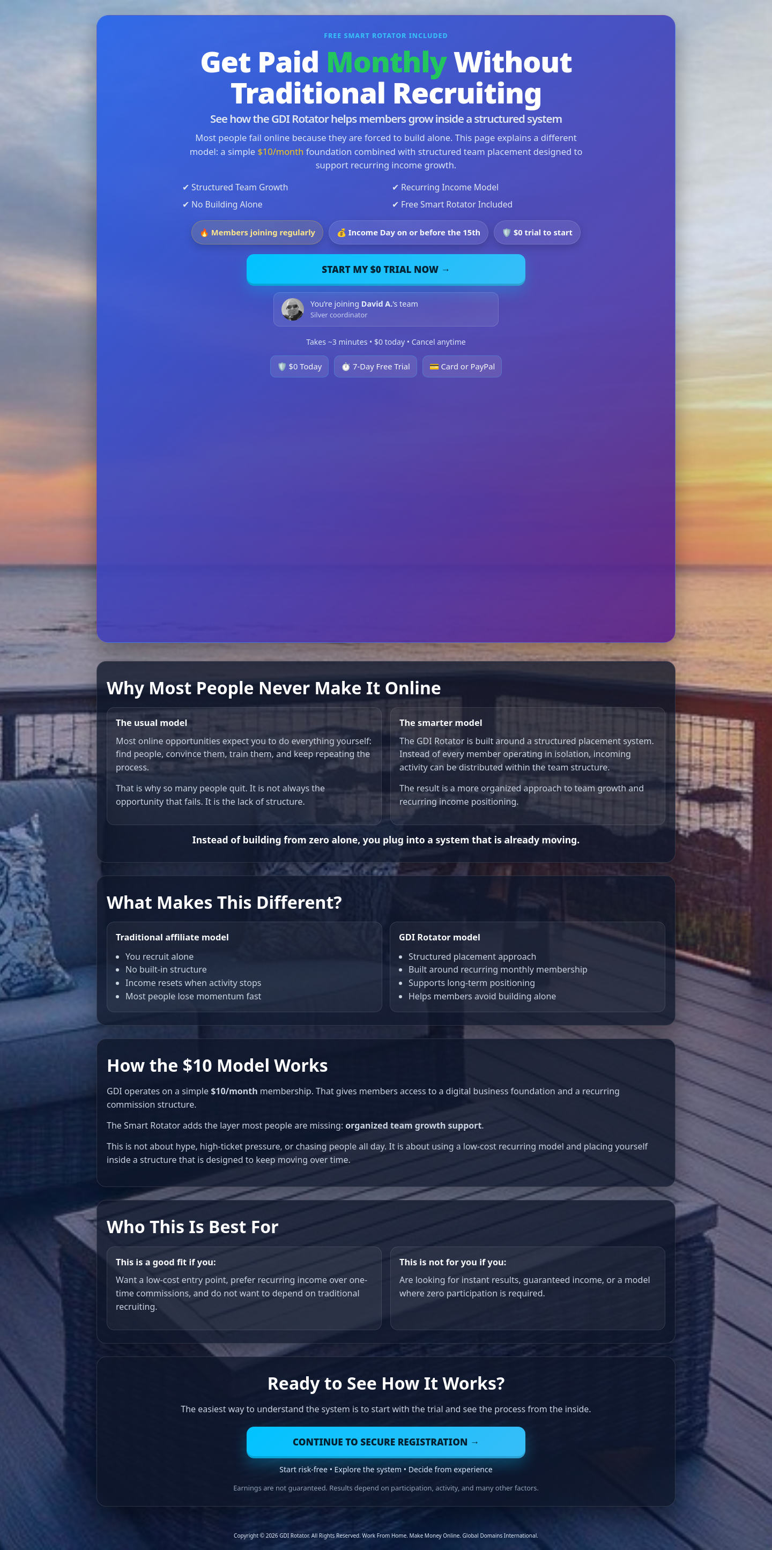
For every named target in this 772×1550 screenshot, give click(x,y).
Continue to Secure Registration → (386, 1442)
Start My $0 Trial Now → (386, 269)
